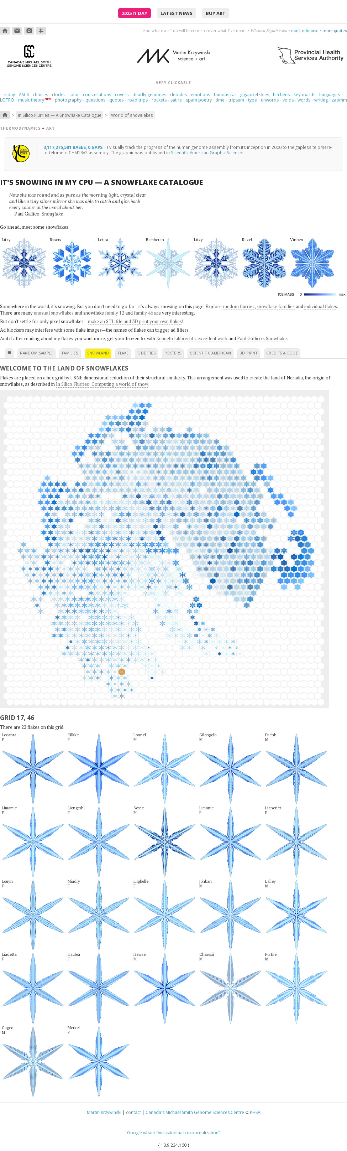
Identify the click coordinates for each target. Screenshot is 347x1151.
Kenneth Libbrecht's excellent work (191, 338)
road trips (137, 100)
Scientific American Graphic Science (206, 152)
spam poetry (199, 100)
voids (288, 100)
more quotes (334, 30)
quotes (116, 100)
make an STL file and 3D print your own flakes (135, 321)
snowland (98, 353)
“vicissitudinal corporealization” (188, 1133)
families (70, 353)
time (220, 100)
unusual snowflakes (54, 313)
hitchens (281, 95)
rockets (159, 100)
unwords (270, 100)
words (304, 100)
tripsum (236, 100)
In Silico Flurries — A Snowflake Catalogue (59, 115)
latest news (177, 13)
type (252, 100)
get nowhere (307, 30)
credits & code (282, 353)
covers (121, 95)
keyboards (304, 95)
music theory (31, 100)
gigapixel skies (254, 95)
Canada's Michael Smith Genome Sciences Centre (195, 1112)
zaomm (339, 100)
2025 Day (134, 13)
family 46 (143, 313)
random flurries (238, 306)
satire (176, 100)
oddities (146, 353)
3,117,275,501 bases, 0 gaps (73, 147)
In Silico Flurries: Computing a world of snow (102, 384)
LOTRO (7, 100)
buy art (216, 13)
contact (133, 1112)
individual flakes (320, 306)
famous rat (225, 95)
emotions (200, 95)
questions (95, 100)
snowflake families (276, 306)
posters (172, 353)
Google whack (141, 1133)
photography (68, 100)
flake (123, 353)
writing (321, 100)
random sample (36, 353)
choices (40, 95)
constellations (97, 95)
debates (178, 95)
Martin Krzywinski (104, 1112)
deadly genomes (149, 95)
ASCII (24, 95)
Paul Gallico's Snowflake (262, 338)
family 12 (114, 313)
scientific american (210, 353)
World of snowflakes (132, 115)
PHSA (255, 1112)
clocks (58, 95)
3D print (248, 353)
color (73, 95)
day (9, 95)
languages (329, 95)
